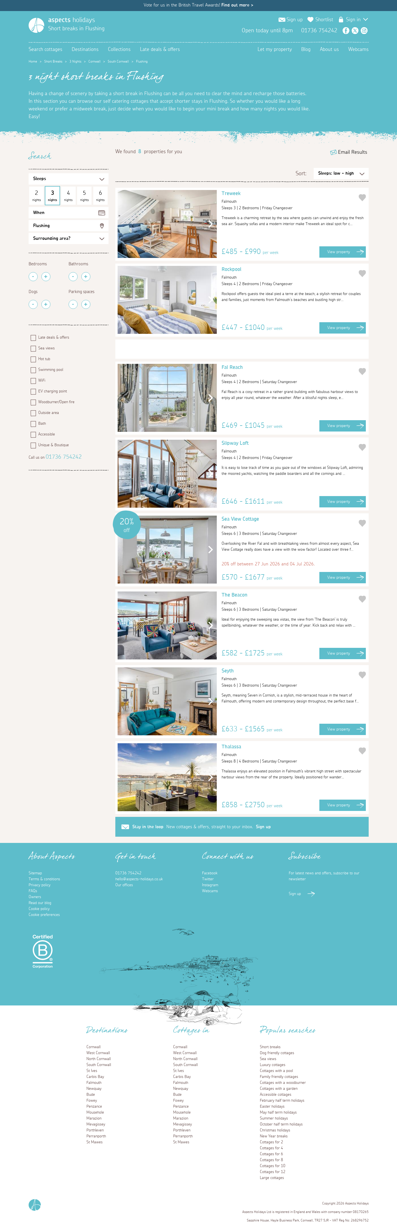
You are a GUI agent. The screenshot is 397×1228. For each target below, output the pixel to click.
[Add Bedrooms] (45, 276)
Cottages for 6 (271, 1154)
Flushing (41, 225)
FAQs (33, 891)
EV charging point (52, 391)
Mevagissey (95, 1124)
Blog (306, 49)
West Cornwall (98, 1053)
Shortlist (324, 19)
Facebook (346, 30)
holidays (71, 20)
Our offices (124, 885)
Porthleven (95, 1130)
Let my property (275, 49)
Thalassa (289, 751)
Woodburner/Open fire (56, 402)
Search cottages (45, 49)
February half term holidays (282, 1101)
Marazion (93, 1118)
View (338, 252)
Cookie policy (39, 909)
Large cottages (272, 1178)
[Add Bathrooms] (85, 276)
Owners (35, 897)
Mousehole (95, 1112)
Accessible (46, 434)
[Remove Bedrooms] (33, 276)
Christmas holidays (275, 1130)
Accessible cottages (275, 1095)
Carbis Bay (95, 1077)
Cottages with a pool (276, 1071)
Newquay (93, 1089)
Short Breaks (53, 61)
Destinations (85, 49)
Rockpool (289, 274)
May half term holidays (278, 1112)
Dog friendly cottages (277, 1053)
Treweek (289, 198)
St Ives (91, 1071)
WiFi (41, 381)
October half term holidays (281, 1124)
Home (33, 61)
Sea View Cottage (289, 524)
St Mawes (94, 1142)
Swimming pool (50, 370)
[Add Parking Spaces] (85, 304)
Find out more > (237, 5)
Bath (42, 424)
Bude (90, 1095)
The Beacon (289, 600)
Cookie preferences (44, 915)
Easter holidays (272, 1107)
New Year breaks (274, 1136)
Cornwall (94, 61)
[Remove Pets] (33, 304)
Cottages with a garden (279, 1089)
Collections (119, 49)
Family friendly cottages (279, 1077)
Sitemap (35, 873)
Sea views (46, 348)
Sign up (294, 19)
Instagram (364, 30)
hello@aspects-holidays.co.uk (139, 879)
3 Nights (75, 61)
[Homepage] (36, 25)
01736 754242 (64, 457)
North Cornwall (98, 1059)
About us (329, 49)
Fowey (91, 1101)
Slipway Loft (289, 448)
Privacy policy (39, 885)
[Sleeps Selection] (69, 179)
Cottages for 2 (271, 1142)
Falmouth (93, 1083)
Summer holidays (274, 1118)
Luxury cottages (272, 1065)
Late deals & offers (160, 49)
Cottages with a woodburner (283, 1083)
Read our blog (40, 903)
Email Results (352, 152)
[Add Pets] (45, 304)
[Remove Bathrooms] (73, 276)
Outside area (48, 413)
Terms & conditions (44, 879)
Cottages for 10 (272, 1166)
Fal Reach (289, 372)
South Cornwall (118, 61)
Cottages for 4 (271, 1148)
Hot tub (44, 359)
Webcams (358, 49)
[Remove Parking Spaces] (73, 304)
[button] (209, 224)
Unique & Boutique (53, 445)
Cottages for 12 (272, 1172)
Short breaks (270, 1047)
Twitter (355, 30)
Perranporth (96, 1136)
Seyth (289, 676)
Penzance (94, 1107)
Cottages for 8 (271, 1160)
